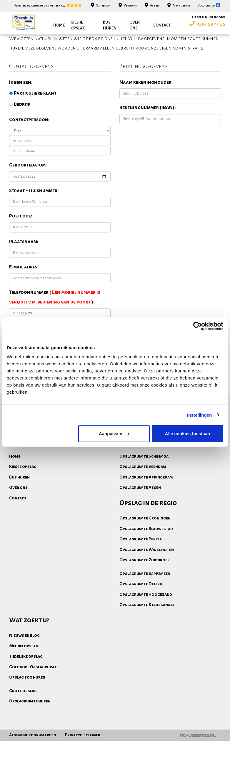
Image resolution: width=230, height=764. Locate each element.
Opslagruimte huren (30, 735)
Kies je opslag (78, 25)
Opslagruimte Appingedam (146, 511)
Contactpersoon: (29, 154)
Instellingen (199, 414)
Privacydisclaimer (82, 758)
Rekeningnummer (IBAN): (147, 142)
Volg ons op (209, 5)
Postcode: (20, 250)
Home (59, 25)
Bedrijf (19, 138)
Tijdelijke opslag (26, 690)
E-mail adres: (24, 301)
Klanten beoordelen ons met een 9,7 (48, 5)
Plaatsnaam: (23, 276)
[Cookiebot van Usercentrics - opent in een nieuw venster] (197, 325)
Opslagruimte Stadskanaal (146, 639)
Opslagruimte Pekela (140, 573)
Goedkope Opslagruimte (34, 701)
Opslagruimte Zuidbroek (144, 594)
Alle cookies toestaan (187, 433)
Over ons (134, 25)
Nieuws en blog (24, 669)
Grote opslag (23, 725)
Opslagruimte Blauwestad (146, 563)
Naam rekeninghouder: (146, 116)
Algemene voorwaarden (32, 758)
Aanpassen (114, 433)
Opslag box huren (27, 711)
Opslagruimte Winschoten (146, 584)
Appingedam (178, 5)
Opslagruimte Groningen (145, 552)
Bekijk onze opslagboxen (181, 447)
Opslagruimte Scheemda (144, 490)
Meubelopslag (23, 680)
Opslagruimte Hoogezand (145, 628)
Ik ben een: (20, 116)
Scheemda (100, 5)
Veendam (126, 5)
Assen (151, 5)
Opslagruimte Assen (140, 521)
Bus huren (109, 25)
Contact (162, 25)
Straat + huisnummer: (34, 225)
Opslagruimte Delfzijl (141, 618)
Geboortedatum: (28, 199)
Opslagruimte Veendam (142, 501)
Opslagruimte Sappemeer (144, 607)
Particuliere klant (32, 127)
